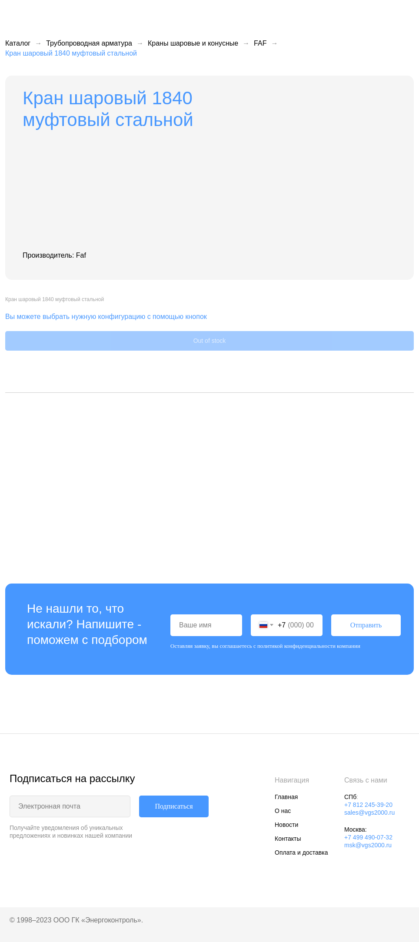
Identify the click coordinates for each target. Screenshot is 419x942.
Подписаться (174, 806)
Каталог (17, 43)
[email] (70, 806)
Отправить (366, 625)
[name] (206, 625)
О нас (283, 810)
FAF (260, 43)
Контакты (288, 838)
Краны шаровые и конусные (193, 43)
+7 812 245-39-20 (368, 804)
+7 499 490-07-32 (368, 837)
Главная (286, 796)
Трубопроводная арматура (89, 43)
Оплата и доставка (301, 852)
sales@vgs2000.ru (369, 812)
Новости (286, 824)
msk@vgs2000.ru (368, 845)
